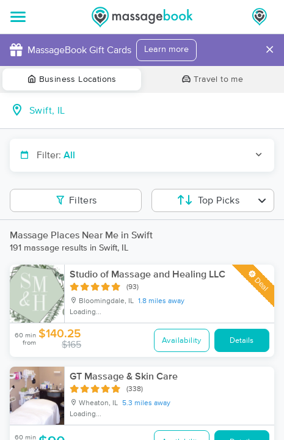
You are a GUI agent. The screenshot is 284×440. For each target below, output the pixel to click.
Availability (182, 341)
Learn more (166, 49)
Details (241, 341)
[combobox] (151, 110)
